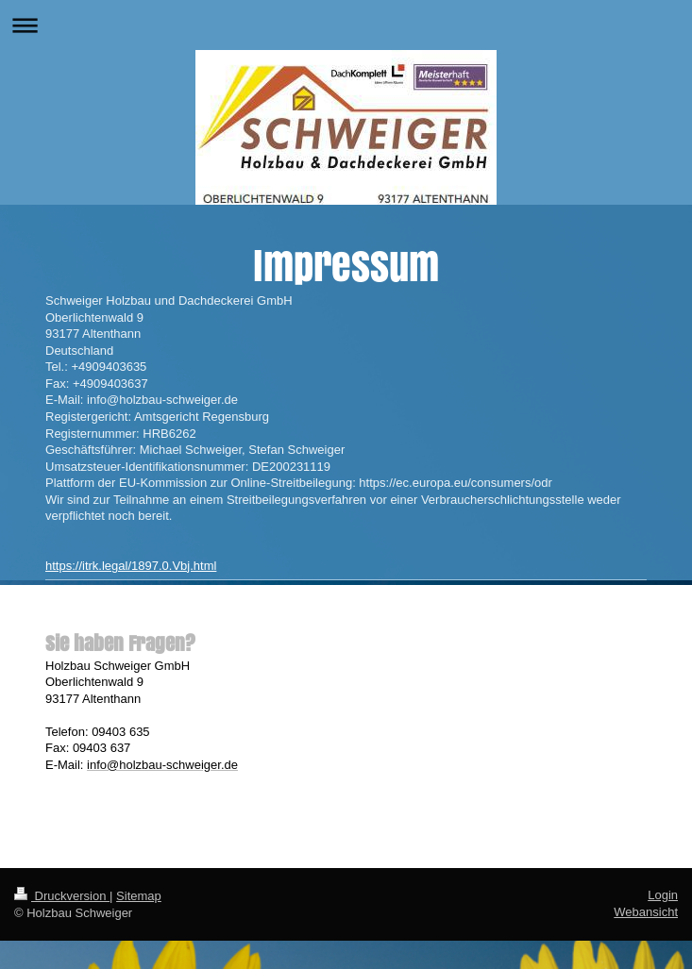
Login (663, 895)
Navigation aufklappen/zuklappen (346, 25)
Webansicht (646, 912)
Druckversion (62, 896)
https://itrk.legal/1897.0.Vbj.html (130, 566)
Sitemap (138, 896)
